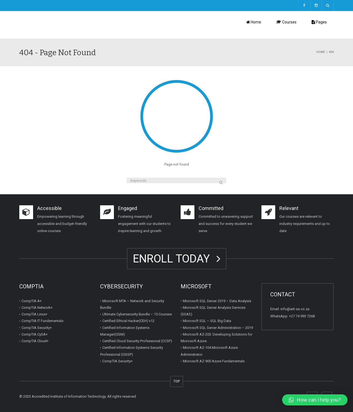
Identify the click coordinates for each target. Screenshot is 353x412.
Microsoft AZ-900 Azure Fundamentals (214, 361)
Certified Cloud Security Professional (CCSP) (137, 341)
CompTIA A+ (32, 301)
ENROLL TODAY (176, 258)
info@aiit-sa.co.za (294, 309)
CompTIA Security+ (37, 328)
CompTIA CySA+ (35, 334)
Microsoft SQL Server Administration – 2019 (218, 328)
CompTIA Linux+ (34, 314)
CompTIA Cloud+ (35, 341)
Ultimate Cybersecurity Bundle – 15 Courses (137, 314)
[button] (314, 399)
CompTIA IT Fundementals (42, 321)
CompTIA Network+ (37, 307)
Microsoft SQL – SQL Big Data (207, 321)
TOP (176, 381)
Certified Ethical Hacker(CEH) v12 (128, 321)
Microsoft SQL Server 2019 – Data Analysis (217, 301)
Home (253, 22)
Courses (286, 22)
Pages (319, 22)
